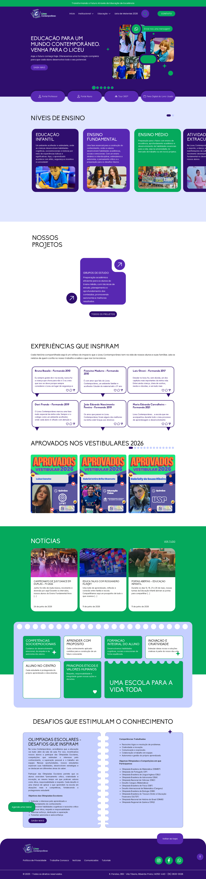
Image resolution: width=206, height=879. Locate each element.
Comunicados (91, 860)
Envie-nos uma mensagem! (157, 28)
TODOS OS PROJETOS (103, 314)
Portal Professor (49, 96)
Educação (103, 13)
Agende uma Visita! (22, 807)
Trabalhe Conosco (59, 860)
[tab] (94, 88)
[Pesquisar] (145, 14)
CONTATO (166, 13)
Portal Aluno (86, 96)
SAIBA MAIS (39, 67)
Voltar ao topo (170, 838)
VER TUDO (169, 541)
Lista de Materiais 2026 (126, 13)
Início (72, 13)
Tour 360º (123, 96)
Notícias (76, 860)
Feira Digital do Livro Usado (160, 96)
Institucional (84, 13)
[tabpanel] (55, 160)
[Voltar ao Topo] (200, 856)
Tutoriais (106, 860)
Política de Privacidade (34, 860)
